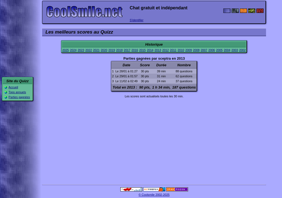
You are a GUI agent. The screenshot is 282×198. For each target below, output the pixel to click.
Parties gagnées (19, 97)
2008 (196, 50)
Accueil (13, 87)
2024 (73, 50)
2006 (211, 50)
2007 (204, 50)
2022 (88, 50)
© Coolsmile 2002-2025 (154, 194)
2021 (96, 50)
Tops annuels (17, 92)
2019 (112, 50)
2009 (188, 50)
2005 (219, 50)
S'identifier (136, 20)
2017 (127, 50)
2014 (150, 50)
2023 (81, 50)
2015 (142, 50)
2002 (242, 50)
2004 (227, 50)
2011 (173, 50)
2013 (157, 50)
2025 (65, 50)
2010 (181, 50)
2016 (134, 50)
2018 (119, 50)
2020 (104, 50)
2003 (234, 50)
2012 (165, 50)
